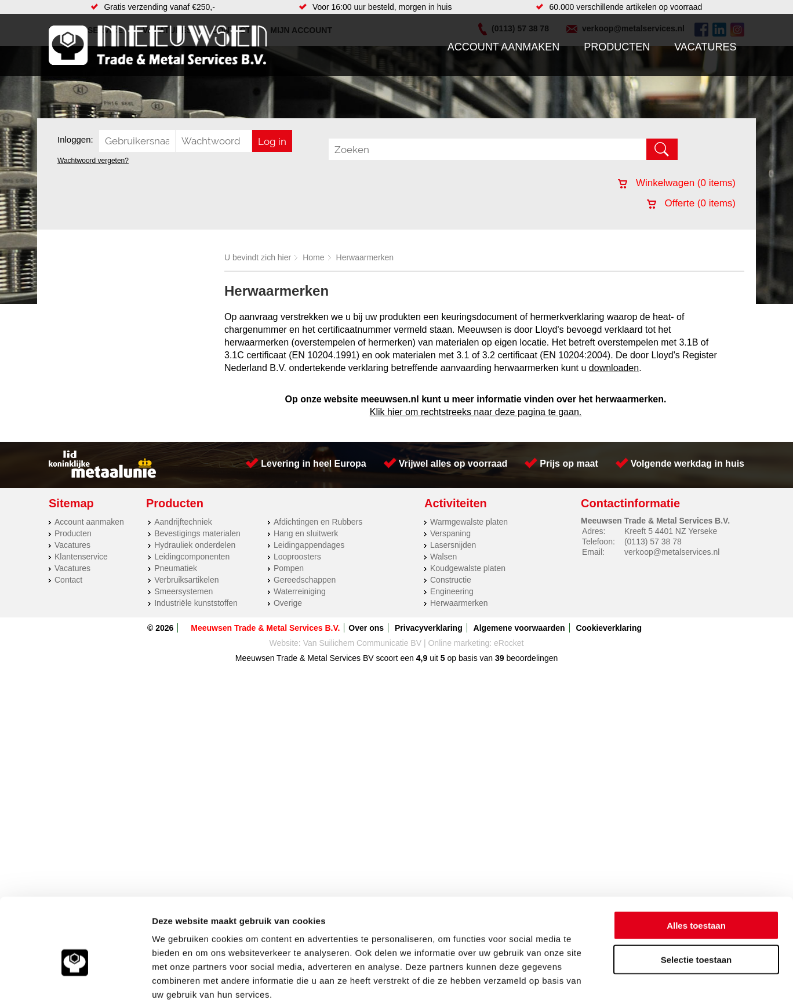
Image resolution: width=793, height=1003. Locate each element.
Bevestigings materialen (197, 533)
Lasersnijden (453, 545)
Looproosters (297, 556)
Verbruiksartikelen (186, 579)
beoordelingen (531, 658)
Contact (68, 579)
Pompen (289, 568)
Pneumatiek (175, 568)
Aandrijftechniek (183, 521)
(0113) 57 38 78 (653, 541)
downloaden (614, 368)
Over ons (366, 628)
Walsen (443, 556)
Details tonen (626, 980)
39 (499, 658)
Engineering (452, 591)
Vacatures (705, 47)
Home (313, 257)
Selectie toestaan (696, 898)
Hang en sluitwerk (306, 533)
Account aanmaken (504, 47)
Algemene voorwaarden (519, 628)
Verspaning (450, 533)
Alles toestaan (696, 864)
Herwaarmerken (365, 257)
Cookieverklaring (609, 628)
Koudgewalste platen (467, 568)
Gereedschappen (305, 579)
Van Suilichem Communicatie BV (362, 643)
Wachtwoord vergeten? (93, 161)
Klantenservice (81, 556)
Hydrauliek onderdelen (194, 545)
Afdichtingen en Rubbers (318, 521)
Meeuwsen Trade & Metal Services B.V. (265, 628)
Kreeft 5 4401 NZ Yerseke (670, 531)
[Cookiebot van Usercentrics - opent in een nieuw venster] (75, 980)
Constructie (450, 579)
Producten (617, 47)
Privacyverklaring (429, 628)
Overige (288, 603)
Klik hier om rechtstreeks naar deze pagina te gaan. (476, 412)
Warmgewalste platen (469, 521)
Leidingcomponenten (192, 556)
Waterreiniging (300, 591)
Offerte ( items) (691, 203)
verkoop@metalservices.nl (671, 552)
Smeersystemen (183, 591)
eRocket (508, 643)
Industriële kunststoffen (196, 603)
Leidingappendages (309, 545)
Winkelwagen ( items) (677, 182)
